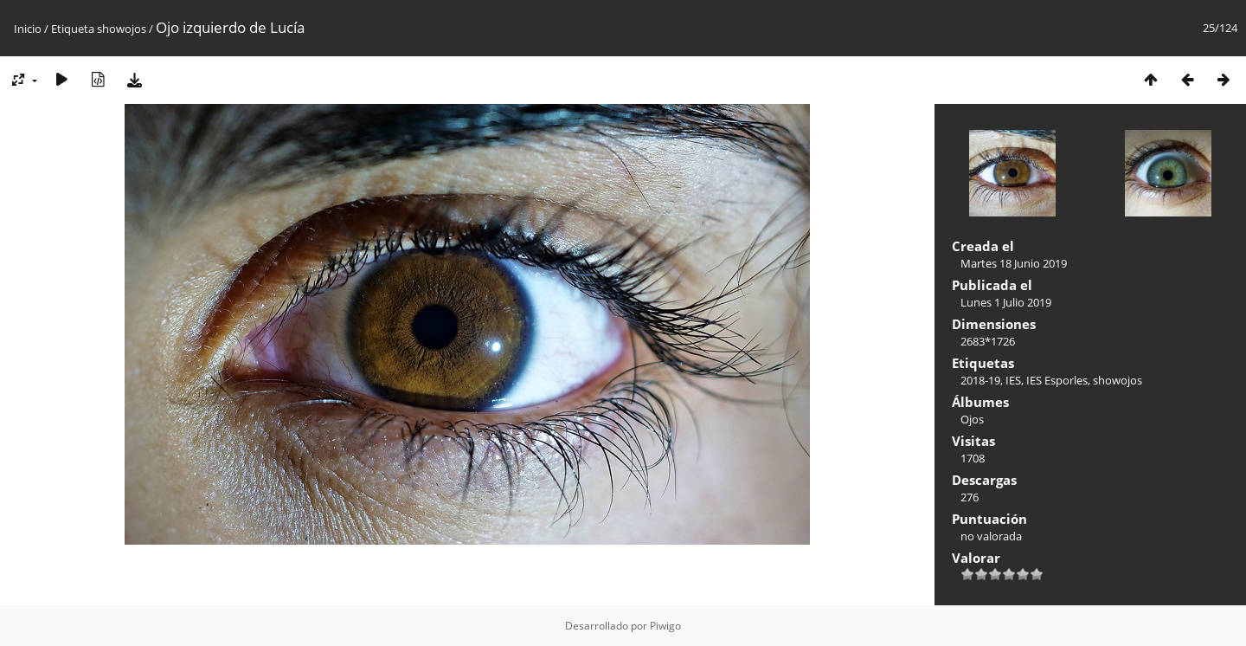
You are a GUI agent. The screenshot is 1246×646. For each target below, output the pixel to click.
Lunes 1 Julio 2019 (1005, 302)
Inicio (28, 28)
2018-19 (980, 380)
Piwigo (665, 625)
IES (1013, 380)
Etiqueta (72, 28)
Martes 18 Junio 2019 (1013, 263)
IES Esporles (1057, 380)
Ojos (972, 419)
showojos (121, 28)
